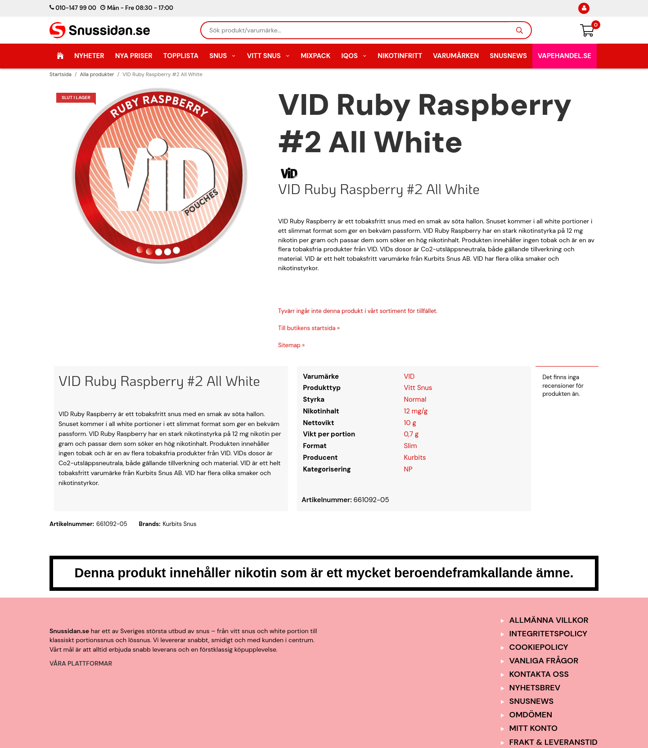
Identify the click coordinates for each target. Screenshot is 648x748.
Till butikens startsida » (309, 328)
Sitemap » (291, 345)
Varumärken (456, 55)
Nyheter (89, 55)
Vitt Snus (268, 55)
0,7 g (411, 434)
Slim (410, 445)
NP (408, 469)
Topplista (180, 55)
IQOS (354, 55)
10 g (410, 422)
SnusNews (508, 55)
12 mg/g (416, 411)
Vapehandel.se (564, 55)
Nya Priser (134, 55)
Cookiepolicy (538, 647)
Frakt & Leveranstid (553, 742)
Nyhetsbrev (535, 687)
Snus (222, 55)
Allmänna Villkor (549, 620)
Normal (415, 399)
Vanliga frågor (544, 660)
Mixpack (315, 55)
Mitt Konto (533, 728)
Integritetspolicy (548, 633)
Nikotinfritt (400, 55)
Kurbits (415, 457)
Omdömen (531, 714)
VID (409, 376)
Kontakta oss (539, 674)
